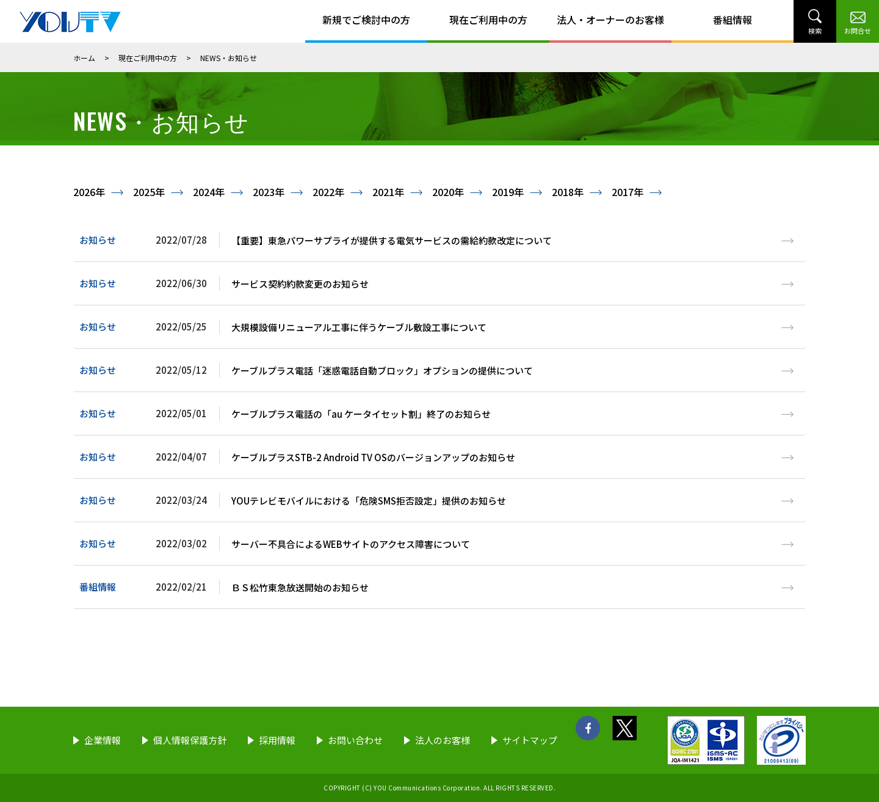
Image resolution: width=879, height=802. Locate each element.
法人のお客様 (442, 740)
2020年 (448, 191)
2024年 (209, 191)
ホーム (84, 58)
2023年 (268, 191)
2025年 (149, 191)
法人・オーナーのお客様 (610, 19)
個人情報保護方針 (189, 740)
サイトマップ (529, 740)
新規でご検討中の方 (366, 19)
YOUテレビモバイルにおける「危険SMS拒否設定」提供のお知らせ (368, 500)
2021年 (388, 191)
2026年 (89, 191)
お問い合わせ (355, 740)
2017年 (627, 191)
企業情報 (102, 740)
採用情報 (277, 740)
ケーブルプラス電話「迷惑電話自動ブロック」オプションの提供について (382, 370)
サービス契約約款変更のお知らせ (300, 283)
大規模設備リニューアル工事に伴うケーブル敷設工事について (359, 327)
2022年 (328, 191)
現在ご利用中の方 (488, 19)
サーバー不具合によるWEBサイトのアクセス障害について (350, 544)
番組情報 (732, 19)
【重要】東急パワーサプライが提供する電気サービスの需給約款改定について (391, 240)
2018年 (568, 191)
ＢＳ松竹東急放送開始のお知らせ (300, 587)
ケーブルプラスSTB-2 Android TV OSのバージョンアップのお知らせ (373, 457)
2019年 (508, 191)
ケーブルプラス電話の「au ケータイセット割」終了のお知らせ (361, 413)
